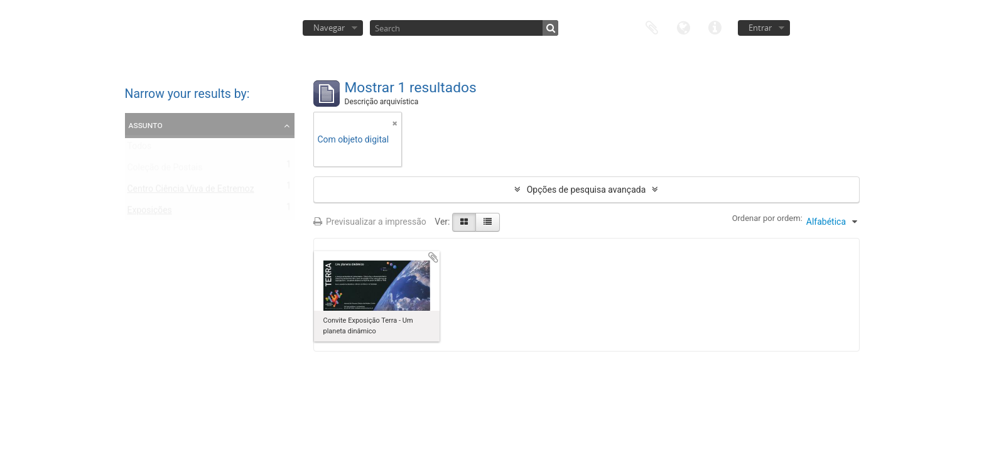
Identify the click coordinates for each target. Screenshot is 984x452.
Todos (139, 149)
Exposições (149, 213)
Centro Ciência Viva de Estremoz (190, 191)
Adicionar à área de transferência (433, 257)
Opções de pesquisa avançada (586, 190)
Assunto (146, 125)
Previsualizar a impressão (369, 222)
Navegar (329, 27)
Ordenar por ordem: (767, 218)
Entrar (760, 27)
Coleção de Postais (165, 170)
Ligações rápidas (714, 26)
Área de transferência (652, 26)
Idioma (683, 26)
